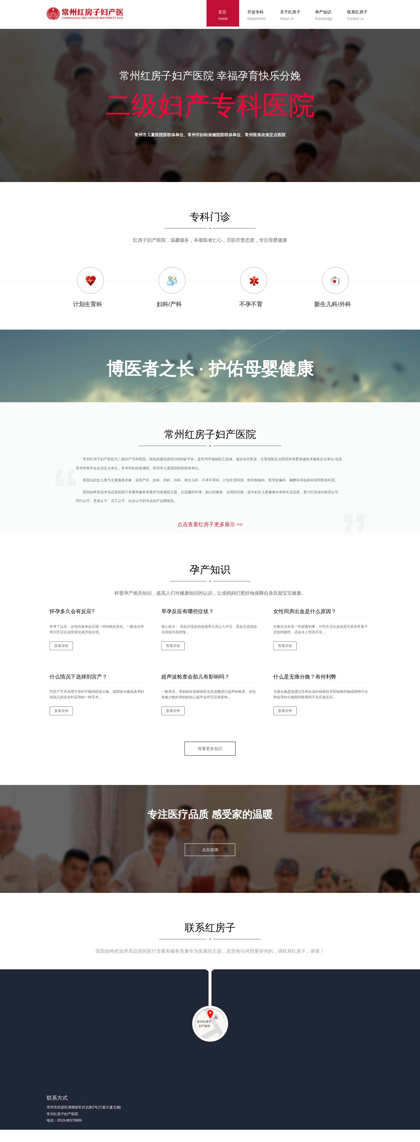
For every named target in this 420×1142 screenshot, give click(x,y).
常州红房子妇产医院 (89, 14)
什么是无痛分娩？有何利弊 (304, 682)
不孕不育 (250, 304)
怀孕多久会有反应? (72, 617)
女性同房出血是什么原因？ (304, 617)
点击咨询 (210, 856)
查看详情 (61, 652)
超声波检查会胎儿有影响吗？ (195, 682)
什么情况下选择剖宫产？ (78, 682)
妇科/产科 (169, 304)
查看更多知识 (210, 755)
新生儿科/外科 (332, 304)
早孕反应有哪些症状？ (187, 617)
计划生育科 (87, 304)
